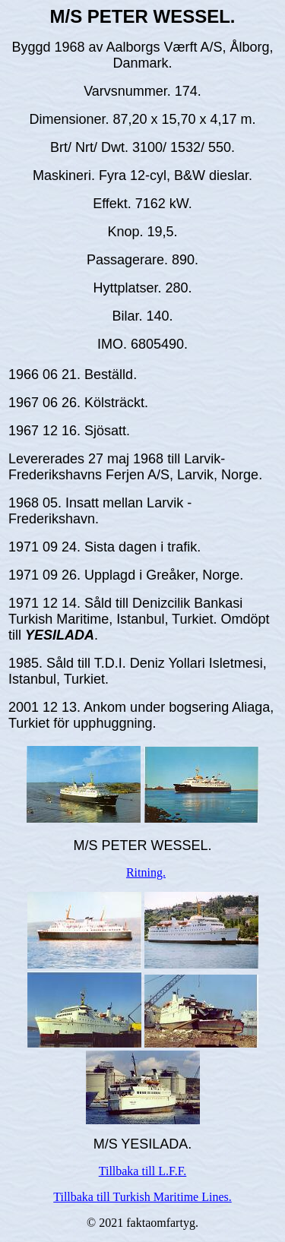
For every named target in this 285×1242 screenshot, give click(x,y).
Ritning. (146, 872)
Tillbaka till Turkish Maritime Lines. (142, 1196)
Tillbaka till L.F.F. (143, 1171)
